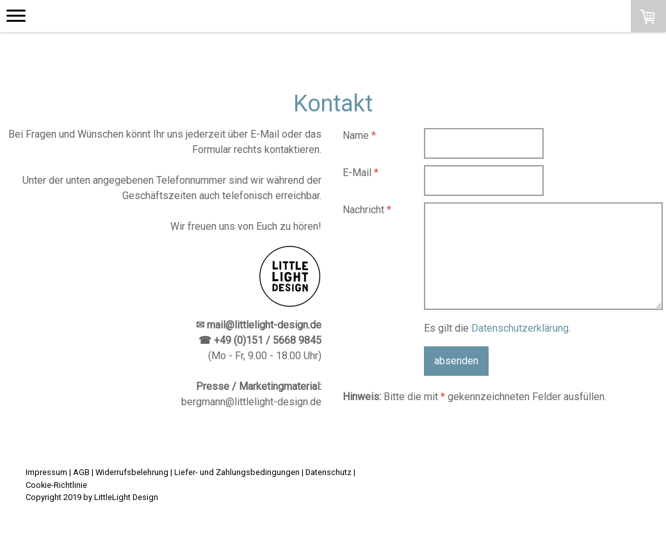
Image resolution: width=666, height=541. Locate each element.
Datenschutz (328, 472)
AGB (81, 472)
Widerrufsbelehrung (131, 472)
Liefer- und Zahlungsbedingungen (237, 472)
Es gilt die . (497, 328)
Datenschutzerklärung (520, 328)
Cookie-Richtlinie (56, 485)
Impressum (46, 472)
